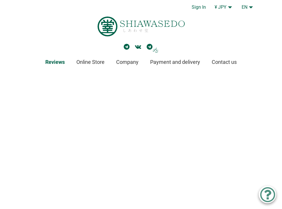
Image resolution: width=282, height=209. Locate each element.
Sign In (199, 7)
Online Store (90, 62)
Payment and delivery (175, 62)
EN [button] (244, 7)
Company (127, 62)
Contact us (224, 62)
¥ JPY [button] (221, 7)
